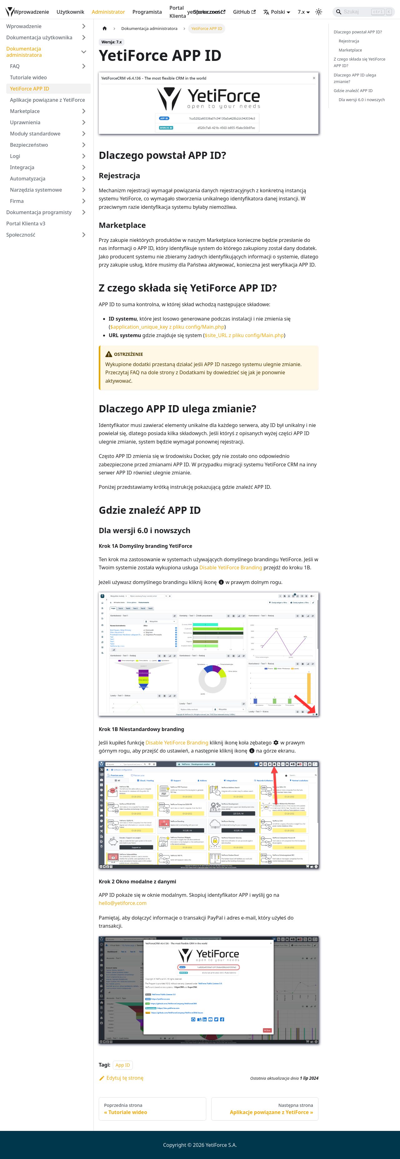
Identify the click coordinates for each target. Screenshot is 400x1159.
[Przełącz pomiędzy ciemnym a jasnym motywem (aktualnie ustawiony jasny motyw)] (319, 12)
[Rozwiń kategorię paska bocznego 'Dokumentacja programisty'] (84, 212)
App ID (123, 1065)
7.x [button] (301, 11)
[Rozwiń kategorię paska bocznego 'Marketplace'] (84, 111)
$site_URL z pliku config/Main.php (244, 335)
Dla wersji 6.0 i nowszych (362, 99)
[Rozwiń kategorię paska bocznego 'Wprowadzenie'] (84, 26)
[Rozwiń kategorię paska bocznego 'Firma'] (84, 201)
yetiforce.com (206, 11)
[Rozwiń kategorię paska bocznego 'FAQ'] (84, 66)
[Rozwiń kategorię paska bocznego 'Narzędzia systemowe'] (84, 190)
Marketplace (350, 50)
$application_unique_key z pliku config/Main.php (167, 326)
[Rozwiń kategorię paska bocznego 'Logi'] (84, 156)
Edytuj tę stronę (121, 1077)
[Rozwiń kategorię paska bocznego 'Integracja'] (84, 167)
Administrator (108, 11)
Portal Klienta (177, 11)
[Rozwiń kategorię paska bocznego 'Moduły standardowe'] (84, 134)
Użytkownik (70, 11)
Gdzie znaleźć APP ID (353, 90)
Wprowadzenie (31, 11)
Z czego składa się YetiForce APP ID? (359, 62)
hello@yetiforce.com (123, 903)
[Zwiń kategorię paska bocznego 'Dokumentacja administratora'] (84, 52)
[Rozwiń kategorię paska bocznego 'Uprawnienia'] (84, 122)
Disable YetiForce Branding (230, 567)
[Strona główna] (105, 28)
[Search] (363, 12)
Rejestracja (349, 41)
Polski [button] (274, 11)
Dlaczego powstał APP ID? (358, 32)
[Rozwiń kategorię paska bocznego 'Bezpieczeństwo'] (84, 145)
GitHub (244, 11)
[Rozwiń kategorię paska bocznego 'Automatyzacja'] (84, 179)
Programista (147, 11)
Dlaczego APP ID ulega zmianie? (355, 78)
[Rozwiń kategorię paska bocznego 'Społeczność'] (84, 235)
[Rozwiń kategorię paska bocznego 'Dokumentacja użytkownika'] (84, 37)
